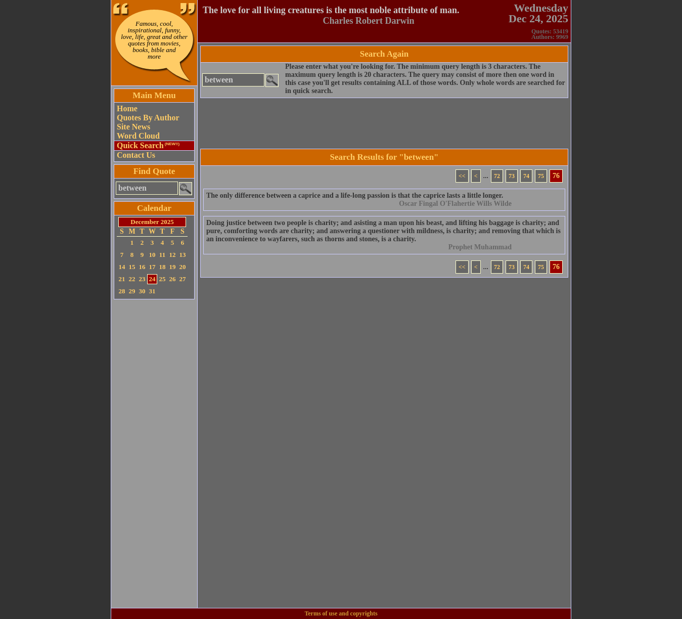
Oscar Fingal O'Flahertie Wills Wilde (455, 203)
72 (497, 176)
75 (541, 176)
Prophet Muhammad (480, 247)
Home (127, 108)
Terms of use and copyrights (340, 613)
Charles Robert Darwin (369, 21)
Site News (133, 126)
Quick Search (148, 145)
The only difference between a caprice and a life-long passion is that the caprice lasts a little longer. (354, 195)
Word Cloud (138, 135)
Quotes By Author (148, 117)
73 (512, 176)
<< (462, 176)
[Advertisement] (154, 453)
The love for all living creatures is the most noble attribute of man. (331, 10)
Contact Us (136, 155)
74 (526, 176)
